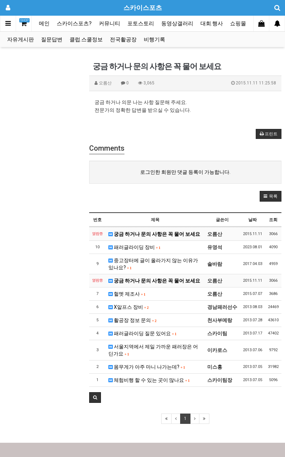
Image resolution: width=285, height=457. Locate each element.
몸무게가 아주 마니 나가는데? (146, 367)
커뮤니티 (109, 23)
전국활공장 (123, 39)
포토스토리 (140, 23)
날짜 (252, 219)
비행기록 (154, 39)
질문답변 (51, 39)
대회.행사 (211, 23)
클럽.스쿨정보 (86, 39)
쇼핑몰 (238, 23)
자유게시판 (20, 39)
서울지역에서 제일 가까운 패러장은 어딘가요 (153, 350)
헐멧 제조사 (127, 294)
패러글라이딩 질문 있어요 (142, 333)
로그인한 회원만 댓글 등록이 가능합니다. (185, 172)
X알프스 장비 (128, 307)
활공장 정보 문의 (132, 320)
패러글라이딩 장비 (134, 247)
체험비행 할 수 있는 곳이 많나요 (149, 380)
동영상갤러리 (177, 23)
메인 (44, 23)
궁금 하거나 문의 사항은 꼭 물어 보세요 (154, 234)
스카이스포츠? (74, 23)
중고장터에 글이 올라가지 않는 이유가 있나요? (153, 264)
